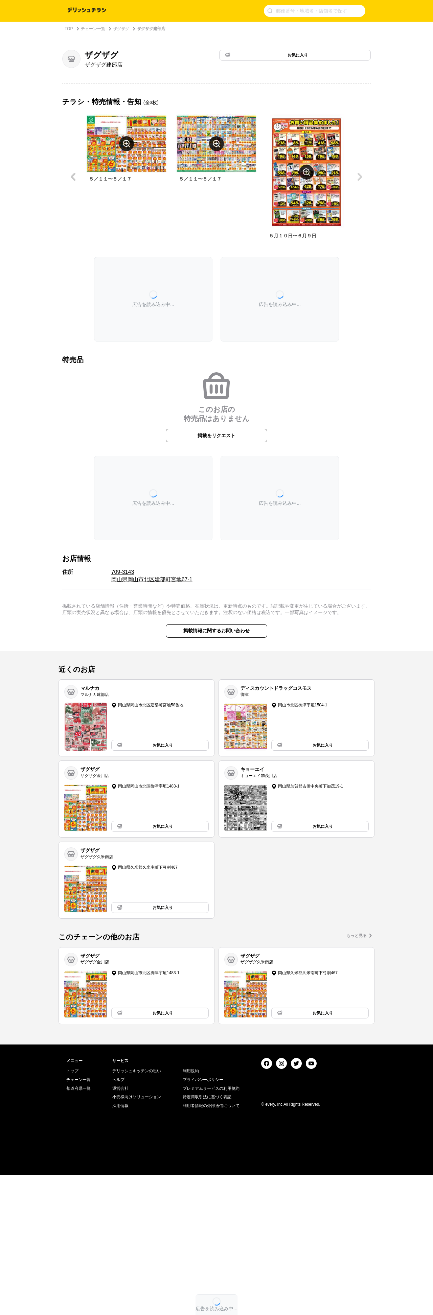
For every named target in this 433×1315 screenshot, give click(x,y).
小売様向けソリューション (136, 1237)
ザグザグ (121, 28)
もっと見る (356, 935)
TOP (69, 28)
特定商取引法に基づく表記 (207, 1237)
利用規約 (191, 1210)
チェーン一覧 (93, 28)
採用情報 (120, 1245)
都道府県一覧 (78, 1228)
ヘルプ (118, 1219)
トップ (72, 1210)
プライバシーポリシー (203, 1219)
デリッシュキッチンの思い (136, 1210)
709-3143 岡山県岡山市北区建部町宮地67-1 (151, 575)
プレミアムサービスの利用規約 (211, 1228)
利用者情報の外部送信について (211, 1245)
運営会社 (120, 1228)
